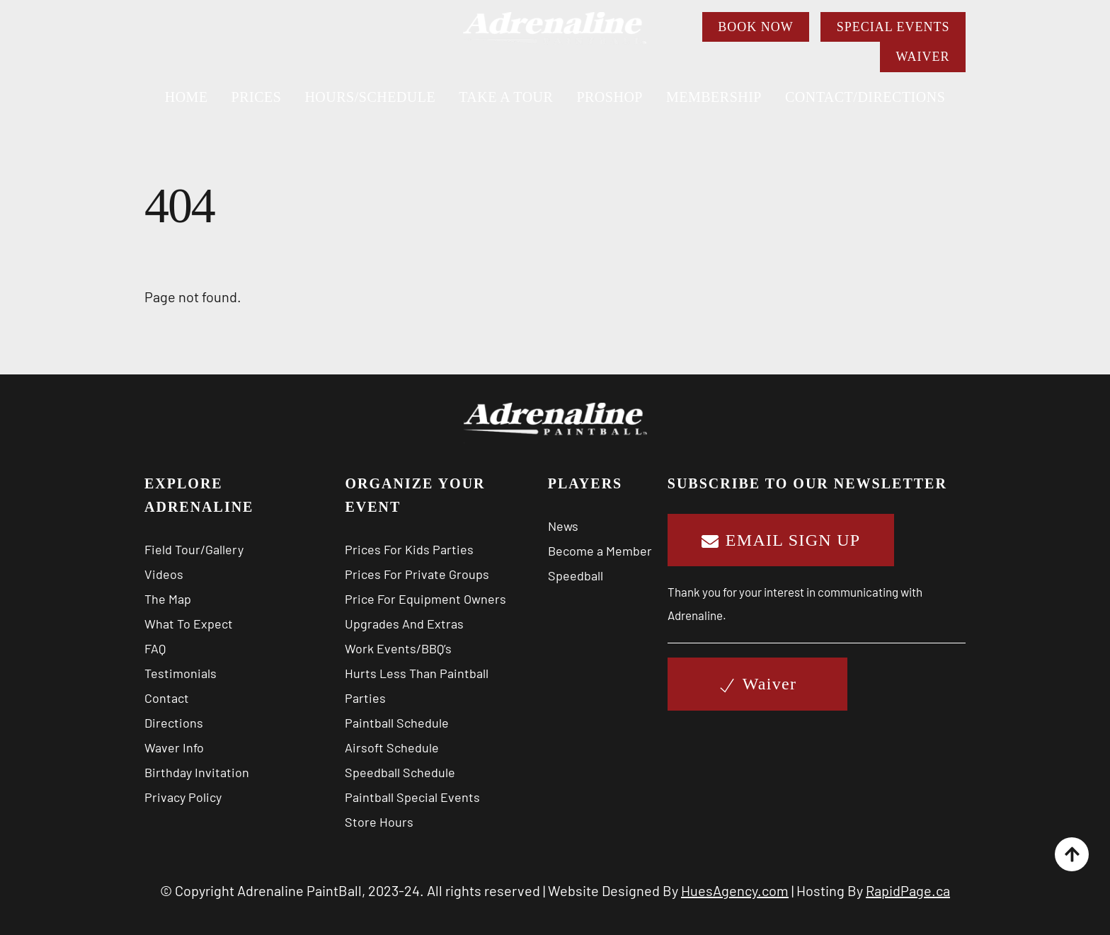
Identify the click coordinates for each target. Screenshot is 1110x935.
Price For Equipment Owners (425, 599)
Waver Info (174, 747)
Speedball (575, 575)
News (563, 526)
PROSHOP (609, 97)
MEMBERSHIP (714, 97)
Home (186, 97)
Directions (173, 722)
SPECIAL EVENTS (893, 27)
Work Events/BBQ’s (398, 648)
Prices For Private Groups (417, 574)
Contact (166, 698)
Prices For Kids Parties (409, 549)
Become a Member (600, 550)
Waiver (758, 683)
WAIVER (922, 57)
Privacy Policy (183, 797)
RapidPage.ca (908, 890)
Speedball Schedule (400, 772)
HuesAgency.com (735, 890)
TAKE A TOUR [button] (506, 97)
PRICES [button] (256, 97)
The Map (167, 599)
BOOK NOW (756, 27)
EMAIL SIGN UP (781, 540)
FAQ (155, 648)
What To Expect (188, 623)
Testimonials (180, 673)
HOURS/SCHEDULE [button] (369, 97)
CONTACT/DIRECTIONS (865, 97)
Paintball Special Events (412, 797)
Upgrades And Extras (404, 623)
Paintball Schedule (397, 722)
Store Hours (379, 822)
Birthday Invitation (196, 772)
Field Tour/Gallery (194, 549)
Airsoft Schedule (392, 747)
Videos (163, 574)
